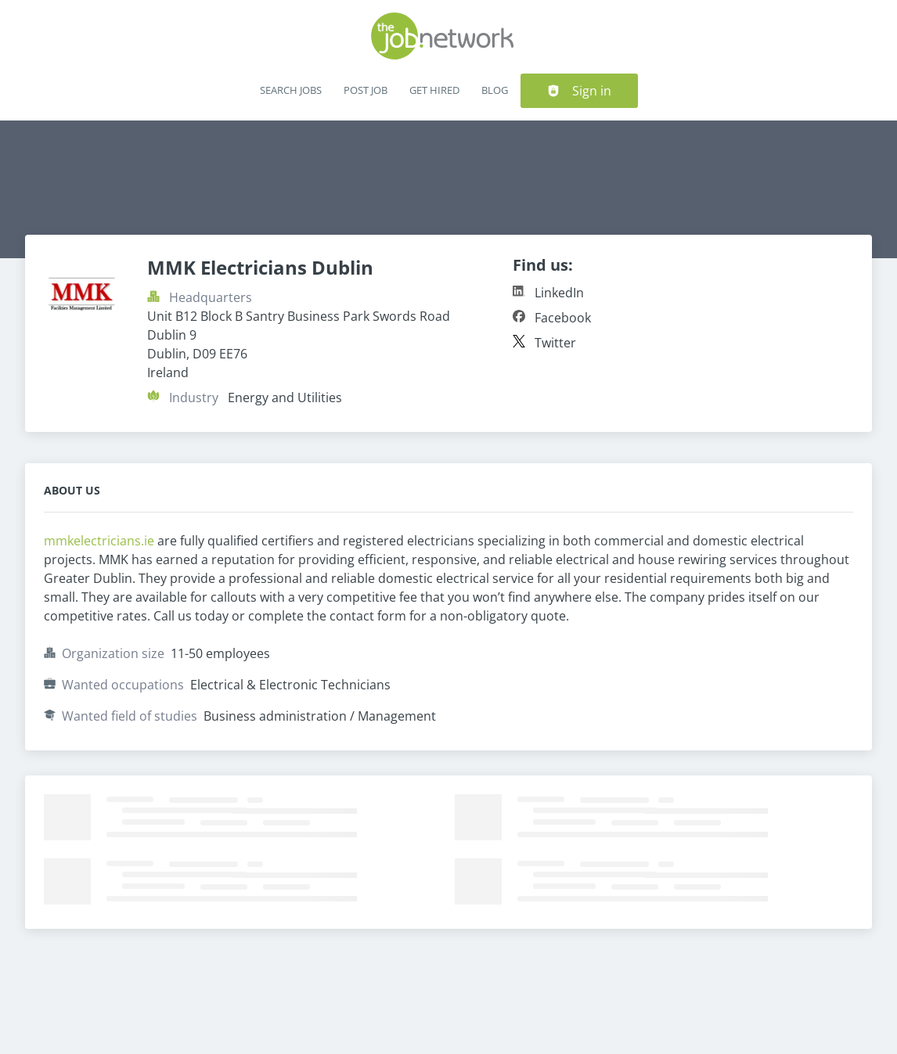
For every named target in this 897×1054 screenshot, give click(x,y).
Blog (494, 90)
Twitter (555, 342)
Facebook (563, 317)
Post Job (365, 90)
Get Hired (434, 90)
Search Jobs (291, 90)
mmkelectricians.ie (100, 540)
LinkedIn (559, 292)
